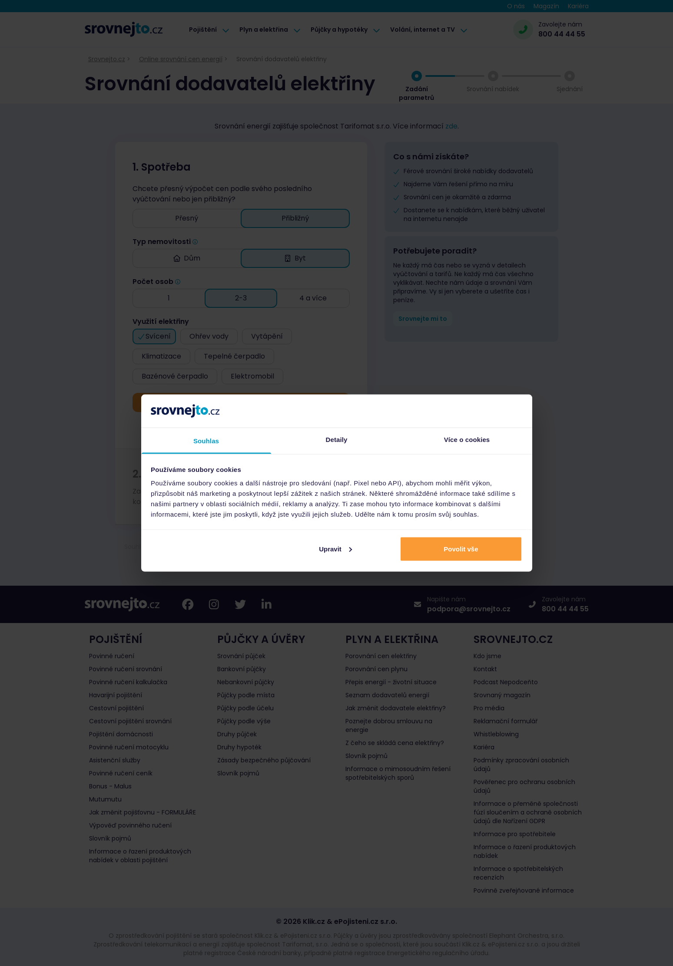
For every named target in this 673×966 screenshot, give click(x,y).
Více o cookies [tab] (467, 439)
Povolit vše (461, 548)
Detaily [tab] (337, 439)
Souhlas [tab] (206, 441)
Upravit (335, 548)
